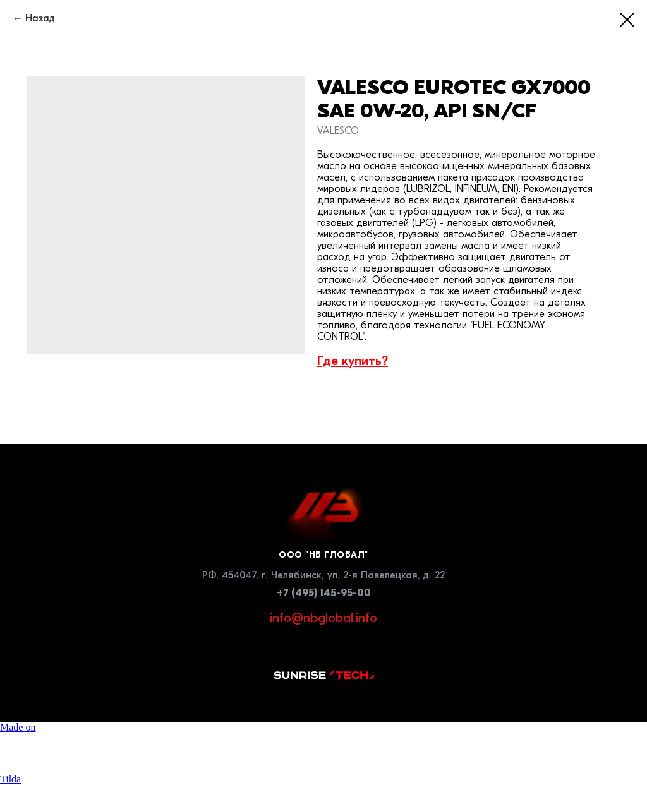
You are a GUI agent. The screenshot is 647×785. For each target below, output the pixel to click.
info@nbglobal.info (323, 618)
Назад (40, 18)
